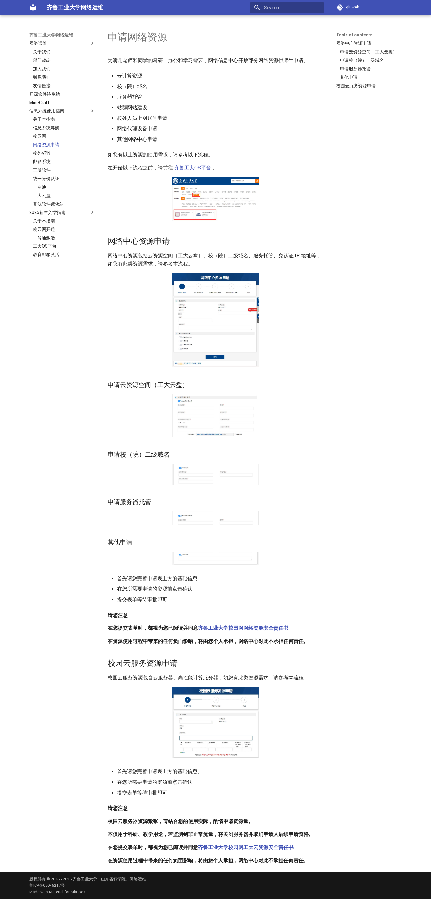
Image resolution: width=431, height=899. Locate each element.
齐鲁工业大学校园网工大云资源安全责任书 (246, 847)
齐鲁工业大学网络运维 (51, 34)
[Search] (287, 7)
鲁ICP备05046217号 (47, 885)
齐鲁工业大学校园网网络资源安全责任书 (243, 628)
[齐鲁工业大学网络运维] (33, 7)
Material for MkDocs (67, 892)
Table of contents (354, 34)
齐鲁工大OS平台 (192, 168)
